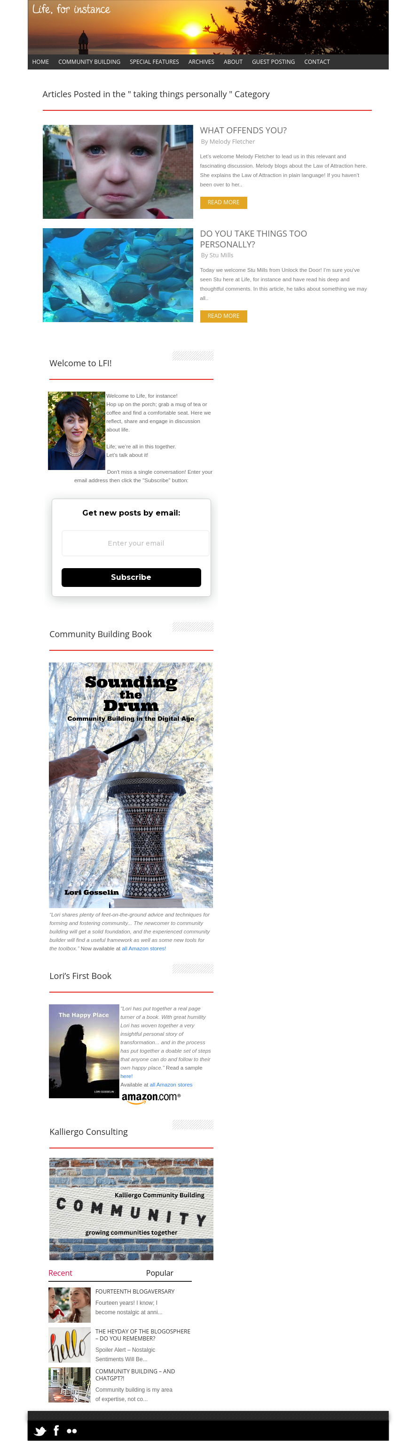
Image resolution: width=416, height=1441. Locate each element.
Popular (159, 1273)
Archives (201, 62)
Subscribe (131, 577)
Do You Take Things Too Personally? (253, 239)
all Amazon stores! (144, 948)
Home (40, 62)
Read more (224, 202)
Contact (317, 62)
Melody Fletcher (232, 141)
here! (126, 1076)
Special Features (154, 62)
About (233, 62)
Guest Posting (273, 62)
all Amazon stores (170, 1084)
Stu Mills (222, 255)
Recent (60, 1273)
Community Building (89, 62)
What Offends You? (243, 130)
